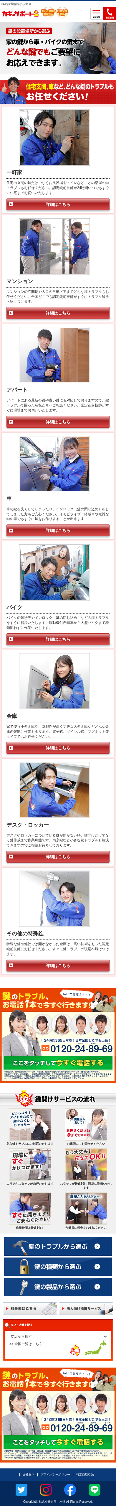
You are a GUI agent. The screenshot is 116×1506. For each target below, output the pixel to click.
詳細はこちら (58, 204)
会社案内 (28, 1474)
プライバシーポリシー (55, 1474)
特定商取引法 (85, 1474)
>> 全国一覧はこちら (26, 1344)
